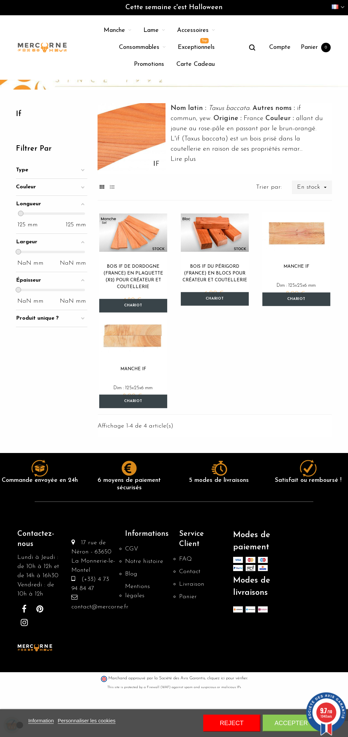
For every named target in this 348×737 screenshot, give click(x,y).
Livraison (191, 630)
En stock (314, 230)
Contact (190, 618)
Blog (131, 620)
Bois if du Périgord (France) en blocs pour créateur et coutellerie (214, 316)
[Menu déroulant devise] (338, 7)
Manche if (296, 309)
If (18, 156)
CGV (131, 595)
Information (41, 720)
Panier (188, 643)
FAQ (185, 605)
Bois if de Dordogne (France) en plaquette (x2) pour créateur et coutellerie (133, 319)
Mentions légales (137, 637)
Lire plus (183, 201)
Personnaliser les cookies (87, 720)
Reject (232, 723)
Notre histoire (144, 608)
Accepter (291, 723)
